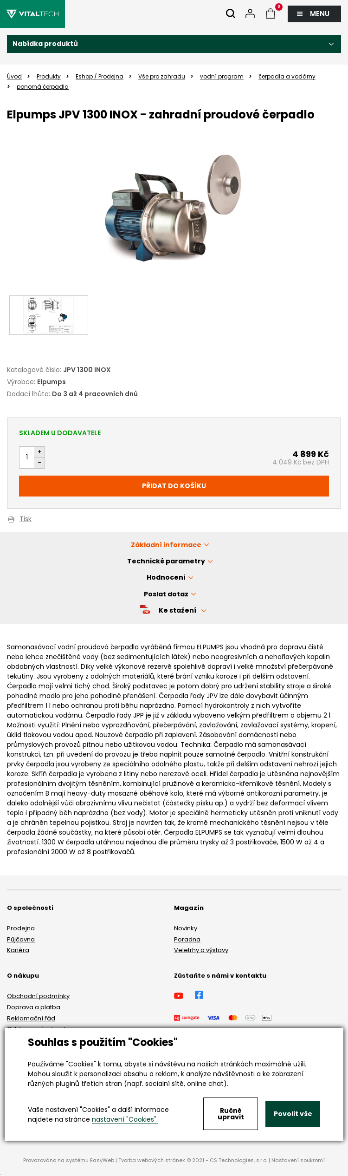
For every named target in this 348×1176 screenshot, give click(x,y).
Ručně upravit (231, 1114)
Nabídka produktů (45, 43)
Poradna (187, 939)
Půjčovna (21, 939)
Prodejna (21, 928)
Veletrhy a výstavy (201, 950)
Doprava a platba (33, 1007)
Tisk (25, 519)
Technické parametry (166, 561)
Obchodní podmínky (38, 996)
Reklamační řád (31, 1018)
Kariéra (18, 950)
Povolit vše (293, 1113)
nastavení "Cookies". (125, 1119)
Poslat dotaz (166, 594)
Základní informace (166, 544)
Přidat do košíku (174, 485)
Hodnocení (166, 577)
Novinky (185, 928)
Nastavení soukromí (298, 1160)
